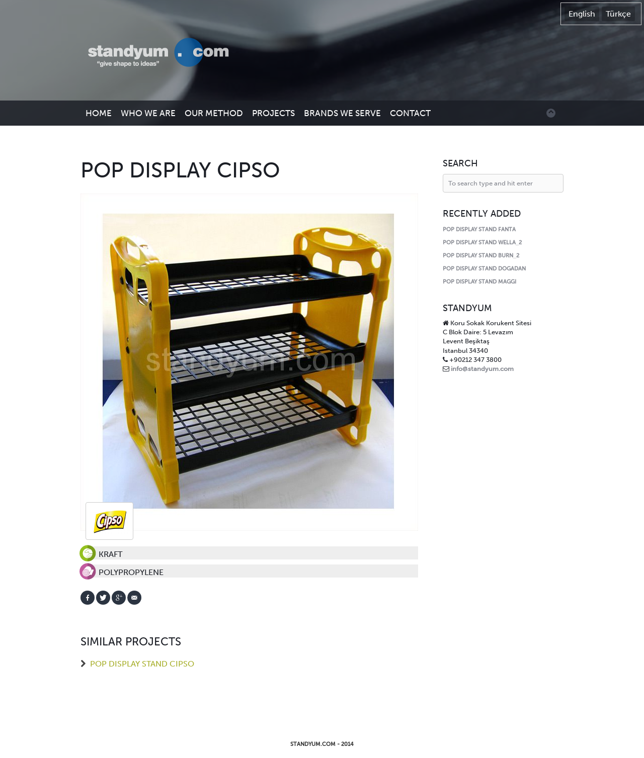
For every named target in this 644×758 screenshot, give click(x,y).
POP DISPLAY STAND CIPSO (142, 664)
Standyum (164, 53)
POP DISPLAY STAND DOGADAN (484, 268)
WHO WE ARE (148, 113)
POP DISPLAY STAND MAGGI (479, 281)
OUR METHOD (214, 113)
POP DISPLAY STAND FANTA (479, 229)
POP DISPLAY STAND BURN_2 (481, 255)
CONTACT (410, 113)
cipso (109, 521)
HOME (99, 113)
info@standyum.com (482, 368)
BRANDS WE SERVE (342, 113)
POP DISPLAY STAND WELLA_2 (482, 242)
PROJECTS (273, 113)
